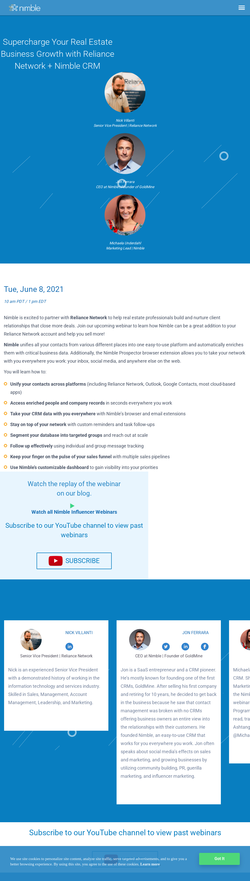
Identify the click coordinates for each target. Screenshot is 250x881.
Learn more (150, 864)
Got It (219, 858)
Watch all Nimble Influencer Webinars (74, 512)
